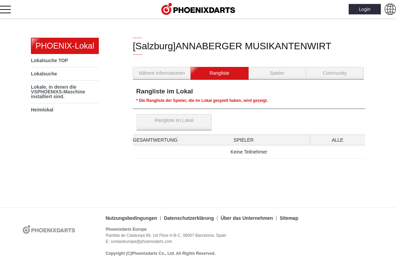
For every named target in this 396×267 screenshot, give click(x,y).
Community (335, 73)
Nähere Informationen (162, 73)
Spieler (277, 73)
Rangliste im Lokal (174, 120)
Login (365, 9)
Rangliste (219, 73)
